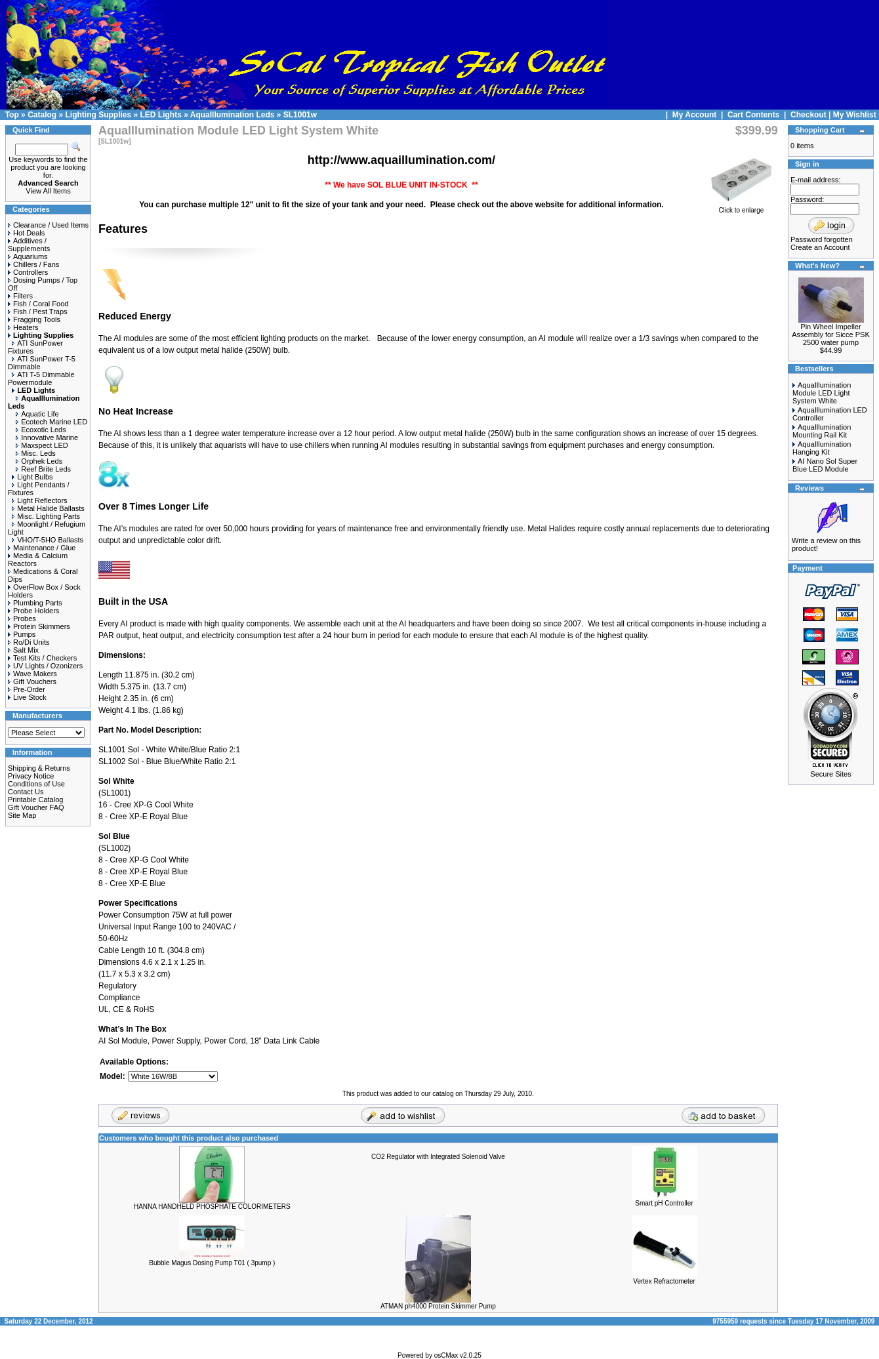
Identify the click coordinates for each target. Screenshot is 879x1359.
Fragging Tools (34, 319)
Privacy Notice (31, 776)
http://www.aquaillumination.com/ (401, 160)
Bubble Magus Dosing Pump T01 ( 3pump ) (212, 1263)
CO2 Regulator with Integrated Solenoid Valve (438, 1156)
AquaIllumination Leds (232, 114)
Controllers (28, 272)
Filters (20, 296)
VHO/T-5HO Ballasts (47, 540)
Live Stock (27, 697)
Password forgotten (821, 239)
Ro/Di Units (29, 642)
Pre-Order (26, 689)
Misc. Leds (36, 453)
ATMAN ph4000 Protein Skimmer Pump (438, 1306)
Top (12, 114)
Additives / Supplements (29, 245)
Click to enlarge (741, 207)
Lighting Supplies (98, 114)
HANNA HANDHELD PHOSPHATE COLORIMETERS (212, 1206)
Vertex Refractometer (664, 1281)
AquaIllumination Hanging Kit (821, 448)
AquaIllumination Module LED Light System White (821, 393)
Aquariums (28, 256)
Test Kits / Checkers (42, 658)
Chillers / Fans (33, 264)
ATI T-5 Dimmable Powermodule (41, 378)
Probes (22, 618)
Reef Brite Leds (43, 469)
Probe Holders (33, 611)
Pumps (21, 634)
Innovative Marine (47, 437)
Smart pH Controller (664, 1203)
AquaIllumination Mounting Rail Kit (821, 431)
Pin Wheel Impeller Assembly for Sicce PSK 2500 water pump (831, 334)
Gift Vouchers (32, 681)
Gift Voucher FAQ (36, 807)
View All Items (48, 191)
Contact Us (25, 792)
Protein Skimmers (39, 626)
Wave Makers (32, 674)
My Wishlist (854, 114)
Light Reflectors (39, 500)
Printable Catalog (35, 799)
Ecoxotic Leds (41, 430)
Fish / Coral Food (38, 304)
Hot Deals (26, 233)
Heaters (23, 327)
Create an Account (820, 247)
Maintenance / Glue (41, 548)
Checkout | (811, 114)
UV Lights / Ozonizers (45, 666)
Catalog (42, 114)
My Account (695, 114)
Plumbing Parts (35, 603)
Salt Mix (23, 650)
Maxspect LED (42, 445)
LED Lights (161, 114)
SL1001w (300, 114)
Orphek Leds (39, 461)
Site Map (22, 815)
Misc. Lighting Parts (46, 516)
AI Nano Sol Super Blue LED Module (824, 465)
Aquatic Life (37, 414)
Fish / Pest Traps (38, 311)
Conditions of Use (36, 784)
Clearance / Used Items (48, 225)
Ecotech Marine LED (51, 422)
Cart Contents (753, 114)
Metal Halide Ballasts (48, 508)
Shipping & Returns (39, 768)
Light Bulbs (32, 477)
